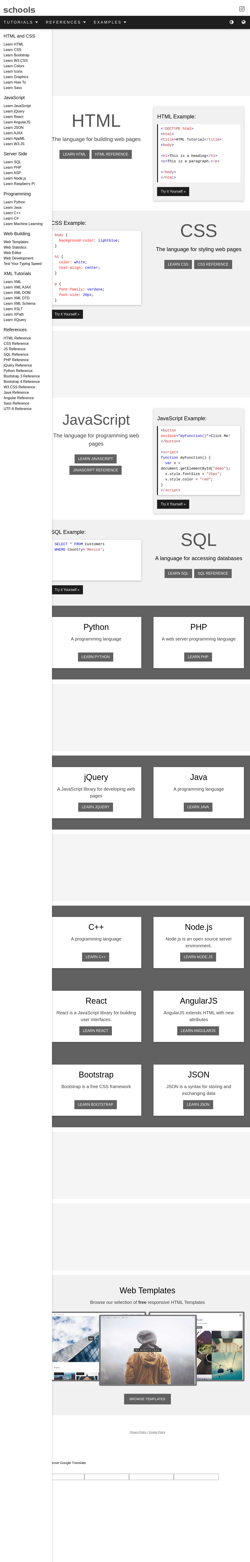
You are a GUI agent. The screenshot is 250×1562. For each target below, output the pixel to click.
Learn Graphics (16, 77)
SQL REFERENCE (215, 580)
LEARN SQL (180, 580)
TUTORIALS (21, 22)
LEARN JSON (200, 1102)
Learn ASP (12, 173)
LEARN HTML (79, 162)
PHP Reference (16, 360)
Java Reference (16, 392)
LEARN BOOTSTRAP (100, 1102)
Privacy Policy (141, 1426)
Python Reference (18, 371)
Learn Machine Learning (23, 224)
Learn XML (12, 282)
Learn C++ (12, 213)
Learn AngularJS (17, 122)
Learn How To (15, 82)
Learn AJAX (13, 133)
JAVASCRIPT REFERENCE (100, 469)
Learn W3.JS (14, 144)
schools (20, 9)
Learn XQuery (15, 320)
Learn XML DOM (17, 293)
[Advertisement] (151, 62)
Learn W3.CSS (16, 60)
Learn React (13, 117)
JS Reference (15, 349)
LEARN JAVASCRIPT (100, 458)
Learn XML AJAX (17, 287)
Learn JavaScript (17, 106)
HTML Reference (17, 338)
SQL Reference (16, 354)
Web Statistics (15, 247)
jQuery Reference (18, 365)
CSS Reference (16, 344)
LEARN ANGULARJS (200, 1028)
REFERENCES (66, 22)
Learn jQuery (14, 111)
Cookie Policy (160, 1426)
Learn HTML (14, 44)
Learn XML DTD (17, 298)
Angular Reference (19, 398)
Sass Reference (16, 403)
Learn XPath (14, 314)
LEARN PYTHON (101, 655)
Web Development (18, 258)
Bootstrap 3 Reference (22, 376)
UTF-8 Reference (18, 409)
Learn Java (12, 207)
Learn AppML (14, 138)
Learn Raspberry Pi (19, 184)
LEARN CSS (180, 264)
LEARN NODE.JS (200, 955)
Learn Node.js (15, 178)
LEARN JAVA (200, 805)
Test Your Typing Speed (23, 264)
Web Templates (16, 242)
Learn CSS (12, 50)
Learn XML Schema (19, 303)
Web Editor (12, 253)
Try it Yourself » (176, 191)
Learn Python (14, 202)
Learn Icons (13, 71)
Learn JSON (14, 128)
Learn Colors (14, 66)
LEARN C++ (101, 955)
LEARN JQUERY (101, 805)
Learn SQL (12, 162)
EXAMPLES (110, 22)
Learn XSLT (13, 309)
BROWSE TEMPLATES (151, 1393)
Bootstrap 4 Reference (22, 382)
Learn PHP (12, 167)
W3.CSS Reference (19, 387)
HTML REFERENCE (117, 162)
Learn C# (11, 218)
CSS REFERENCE (214, 264)
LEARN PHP (200, 655)
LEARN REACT (100, 1028)
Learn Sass (13, 88)
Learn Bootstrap (16, 55)
